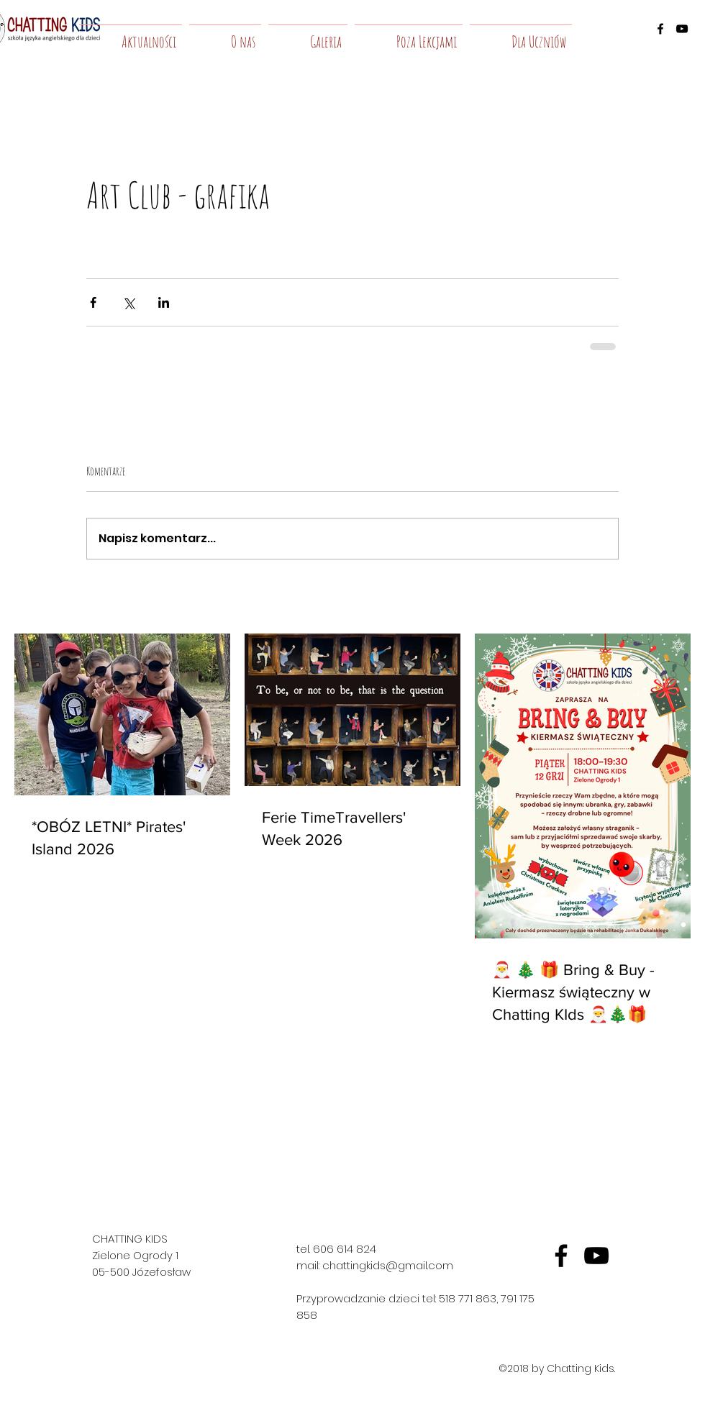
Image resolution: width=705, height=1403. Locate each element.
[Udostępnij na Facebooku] (93, 302)
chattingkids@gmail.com (387, 1265)
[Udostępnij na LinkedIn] (163, 302)
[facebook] (660, 29)
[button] (225, 35)
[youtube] (682, 29)
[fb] (561, 1255)
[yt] (596, 1255)
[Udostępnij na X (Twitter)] (128, 302)
